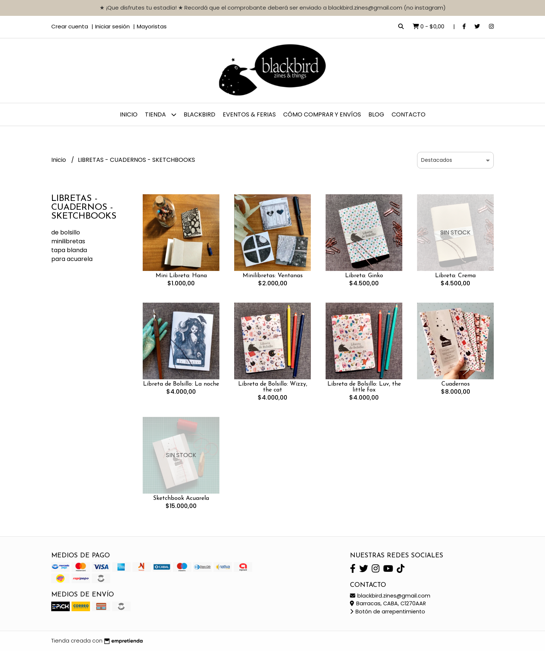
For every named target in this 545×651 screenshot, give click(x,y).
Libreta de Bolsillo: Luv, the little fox (364, 387)
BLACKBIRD (199, 114)
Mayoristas (152, 26)
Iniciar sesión (112, 26)
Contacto (409, 114)
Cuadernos (455, 384)
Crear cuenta (69, 26)
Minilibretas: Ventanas (273, 276)
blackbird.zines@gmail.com (390, 595)
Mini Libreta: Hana (181, 276)
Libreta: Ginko (364, 276)
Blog (376, 114)
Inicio (129, 114)
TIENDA (160, 114)
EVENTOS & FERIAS (249, 114)
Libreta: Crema (455, 276)
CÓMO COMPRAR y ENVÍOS (322, 114)
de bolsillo (65, 232)
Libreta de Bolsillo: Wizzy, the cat (272, 387)
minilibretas (68, 241)
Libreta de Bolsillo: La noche (181, 384)
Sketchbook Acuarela (181, 498)
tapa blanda (69, 250)
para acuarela (72, 259)
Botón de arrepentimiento (387, 611)
